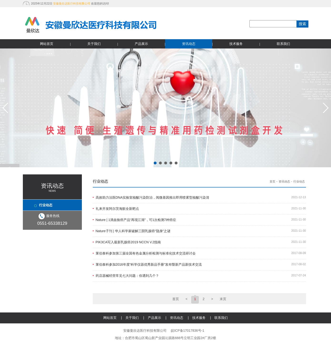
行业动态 (45, 205)
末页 (223, 299)
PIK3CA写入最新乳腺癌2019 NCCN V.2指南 (128, 242)
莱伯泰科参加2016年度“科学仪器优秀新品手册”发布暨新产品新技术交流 (149, 264)
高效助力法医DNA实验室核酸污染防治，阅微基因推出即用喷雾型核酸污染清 (152, 197)
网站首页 (46, 44)
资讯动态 (188, 44)
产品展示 (141, 44)
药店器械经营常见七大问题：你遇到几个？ (127, 276)
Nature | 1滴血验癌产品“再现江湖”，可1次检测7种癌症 (136, 220)
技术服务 (236, 44)
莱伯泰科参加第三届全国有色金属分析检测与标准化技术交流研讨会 (146, 253)
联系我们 (283, 44)
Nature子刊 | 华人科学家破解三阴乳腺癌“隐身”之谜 (133, 231)
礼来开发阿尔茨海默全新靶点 (117, 209)
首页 (272, 181)
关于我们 (94, 44)
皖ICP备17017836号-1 (187, 330)
